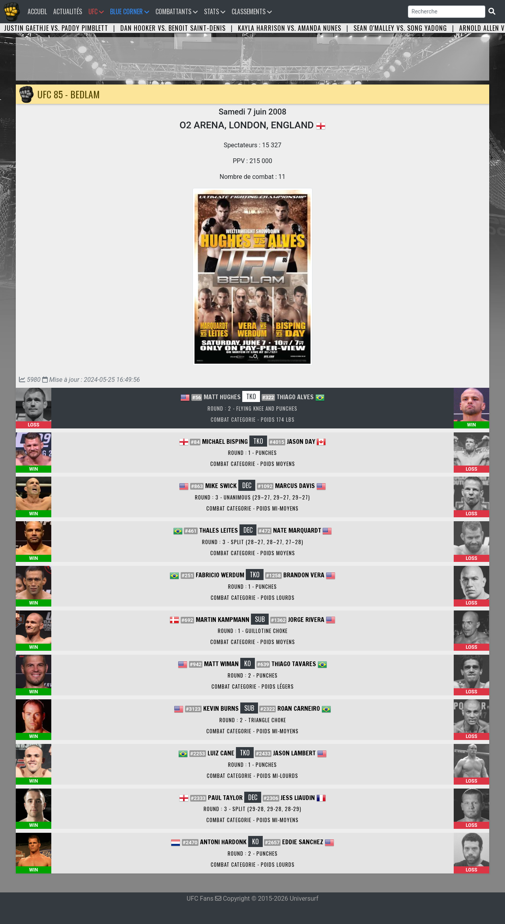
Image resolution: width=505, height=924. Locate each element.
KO (247, 663)
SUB (260, 619)
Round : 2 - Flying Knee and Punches (252, 408)
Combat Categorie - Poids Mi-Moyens (252, 508)
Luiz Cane (221, 753)
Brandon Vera (303, 575)
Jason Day (301, 441)
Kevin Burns (221, 708)
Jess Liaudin (298, 797)
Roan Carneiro (298, 708)
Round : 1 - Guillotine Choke (253, 631)
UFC (96, 11)
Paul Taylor (225, 797)
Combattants (176, 11)
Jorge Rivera (306, 619)
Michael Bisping (225, 441)
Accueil (39, 11)
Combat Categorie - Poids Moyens (252, 464)
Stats (214, 11)
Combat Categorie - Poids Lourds (253, 597)
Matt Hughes (222, 397)
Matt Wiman (221, 663)
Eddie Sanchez (302, 842)
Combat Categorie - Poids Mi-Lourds (252, 775)
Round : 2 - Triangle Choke (252, 720)
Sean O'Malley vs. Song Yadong (400, 28)
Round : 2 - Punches (253, 675)
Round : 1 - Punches (252, 452)
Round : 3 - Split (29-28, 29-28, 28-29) (252, 809)
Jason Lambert (294, 753)
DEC (246, 485)
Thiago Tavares (293, 663)
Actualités (67, 11)
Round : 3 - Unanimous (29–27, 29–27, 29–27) (252, 497)
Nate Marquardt (297, 530)
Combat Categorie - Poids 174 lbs (253, 419)
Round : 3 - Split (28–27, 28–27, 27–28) (252, 542)
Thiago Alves (295, 397)
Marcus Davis (295, 485)
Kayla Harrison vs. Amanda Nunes (289, 28)
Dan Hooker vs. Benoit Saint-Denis (173, 28)
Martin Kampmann (222, 619)
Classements (252, 11)
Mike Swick (221, 485)
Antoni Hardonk (223, 842)
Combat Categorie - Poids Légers (252, 686)
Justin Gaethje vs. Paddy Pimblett (56, 28)
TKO (251, 396)
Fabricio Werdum (220, 575)
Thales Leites (218, 530)
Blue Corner (129, 11)
